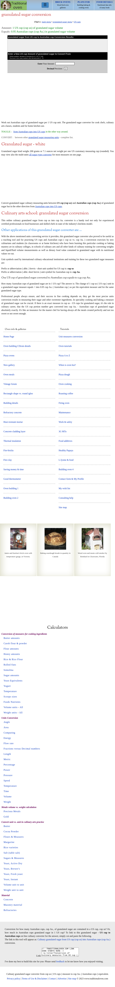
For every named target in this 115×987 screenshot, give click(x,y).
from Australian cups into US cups (29, 131)
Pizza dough (64, 374)
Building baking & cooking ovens (83, 5)
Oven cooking (65, 384)
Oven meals (8, 374)
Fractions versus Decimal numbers (22, 748)
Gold (6, 816)
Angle (7, 722)
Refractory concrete (12, 412)
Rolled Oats (10, 664)
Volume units (11, 707)
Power (7, 770)
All (21, 707)
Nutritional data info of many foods (104, 5)
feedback (60, 963)
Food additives (65, 441)
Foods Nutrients (12, 702)
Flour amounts (11, 649)
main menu (46, 22)
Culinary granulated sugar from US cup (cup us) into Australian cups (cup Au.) (74, 939)
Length (7, 754)
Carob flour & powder (15, 643)
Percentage (9, 764)
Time (6, 791)
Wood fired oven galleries (62, 5)
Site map (63, 507)
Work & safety (65, 422)
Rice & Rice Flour (13, 659)
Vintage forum (10, 384)
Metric (7, 759)
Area (6, 727)
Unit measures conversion (71, 336)
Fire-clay (7, 460)
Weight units (10, 712)
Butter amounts (12, 638)
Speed (7, 780)
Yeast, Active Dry (13, 863)
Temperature (10, 691)
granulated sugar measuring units (43, 137)
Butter (7, 826)
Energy (7, 738)
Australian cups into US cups (48, 206)
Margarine (9, 842)
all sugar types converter (40, 154)
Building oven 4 (66, 469)
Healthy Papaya (66, 450)
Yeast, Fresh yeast (13, 874)
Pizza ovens (8, 355)
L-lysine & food (66, 460)
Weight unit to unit (14, 890)
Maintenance (65, 412)
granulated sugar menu (62, 22)
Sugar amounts (11, 675)
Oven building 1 (10, 488)
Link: (36, 957)
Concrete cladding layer (14, 431)
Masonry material (13, 905)
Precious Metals (12, 811)
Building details (10, 403)
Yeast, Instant (11, 879)
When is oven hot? (67, 365)
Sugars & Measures (14, 858)
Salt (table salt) (12, 853)
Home (14, 5)
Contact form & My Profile (71, 479)
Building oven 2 (10, 498)
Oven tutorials (65, 346)
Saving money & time (13, 469)
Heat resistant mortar (13, 422)
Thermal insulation (12, 441)
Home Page (8, 336)
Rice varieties (11, 847)
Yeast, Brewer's (12, 869)
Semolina (8, 670)
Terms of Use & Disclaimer (34, 980)
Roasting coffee (66, 393)
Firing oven (64, 403)
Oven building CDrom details (17, 346)
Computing (9, 732)
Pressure (8, 775)
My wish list (64, 488)
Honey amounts (12, 654)
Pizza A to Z (64, 355)
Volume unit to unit (14, 884)
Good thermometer (12, 479)
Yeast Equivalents (13, 680)
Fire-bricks (8, 450)
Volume (8, 796)
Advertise (61, 980)
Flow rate (9, 743)
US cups (77, 22)
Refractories (10, 910)
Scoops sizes (10, 696)
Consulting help (66, 498)
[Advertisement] (57, 98)
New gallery (9, 365)
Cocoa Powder (11, 831)
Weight (7, 802)
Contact (52, 980)
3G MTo (62, 431)
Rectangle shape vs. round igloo (18, 393)
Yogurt (7, 686)
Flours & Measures (14, 837)
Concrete (8, 899)
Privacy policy (13, 980)
